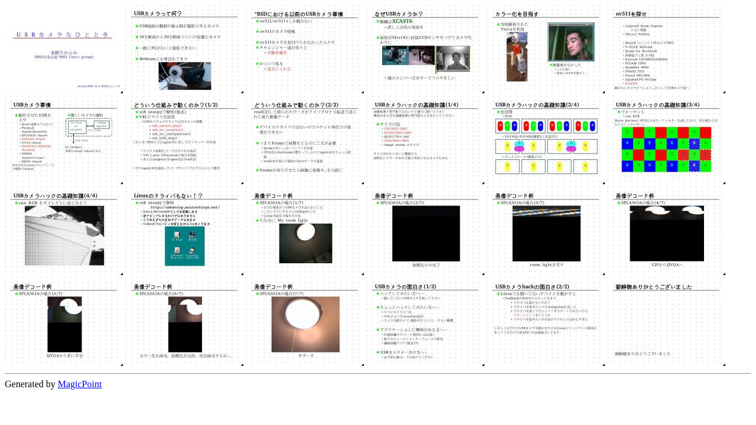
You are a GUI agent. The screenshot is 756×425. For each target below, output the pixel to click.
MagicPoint (80, 384)
